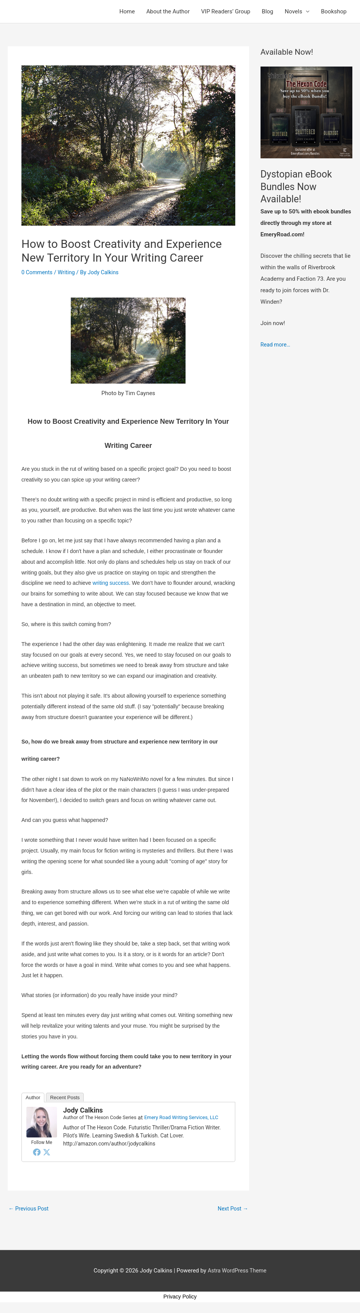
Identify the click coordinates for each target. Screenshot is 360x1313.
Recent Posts (65, 1097)
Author (33, 1097)
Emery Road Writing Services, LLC (181, 1117)
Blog (267, 11)
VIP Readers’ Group (226, 11)
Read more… (276, 344)
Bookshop (334, 11)
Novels (293, 11)
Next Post (232, 1208)
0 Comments (37, 272)
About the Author (167, 11)
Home (127, 11)
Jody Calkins (83, 1110)
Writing (68, 272)
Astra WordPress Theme (237, 1271)
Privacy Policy (180, 1297)
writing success (111, 583)
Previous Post (29, 1208)
